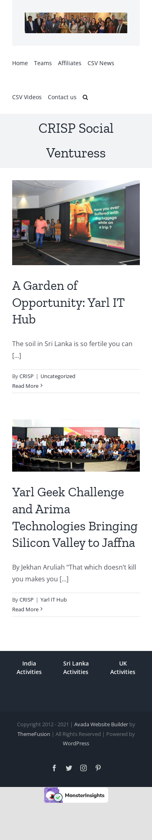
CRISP (26, 376)
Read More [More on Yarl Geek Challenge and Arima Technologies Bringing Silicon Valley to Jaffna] (25, 609)
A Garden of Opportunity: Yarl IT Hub (68, 302)
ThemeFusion (33, 734)
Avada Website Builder (101, 724)
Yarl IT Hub (54, 599)
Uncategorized (58, 376)
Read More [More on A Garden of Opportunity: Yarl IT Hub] (25, 385)
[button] (85, 97)
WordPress (76, 743)
